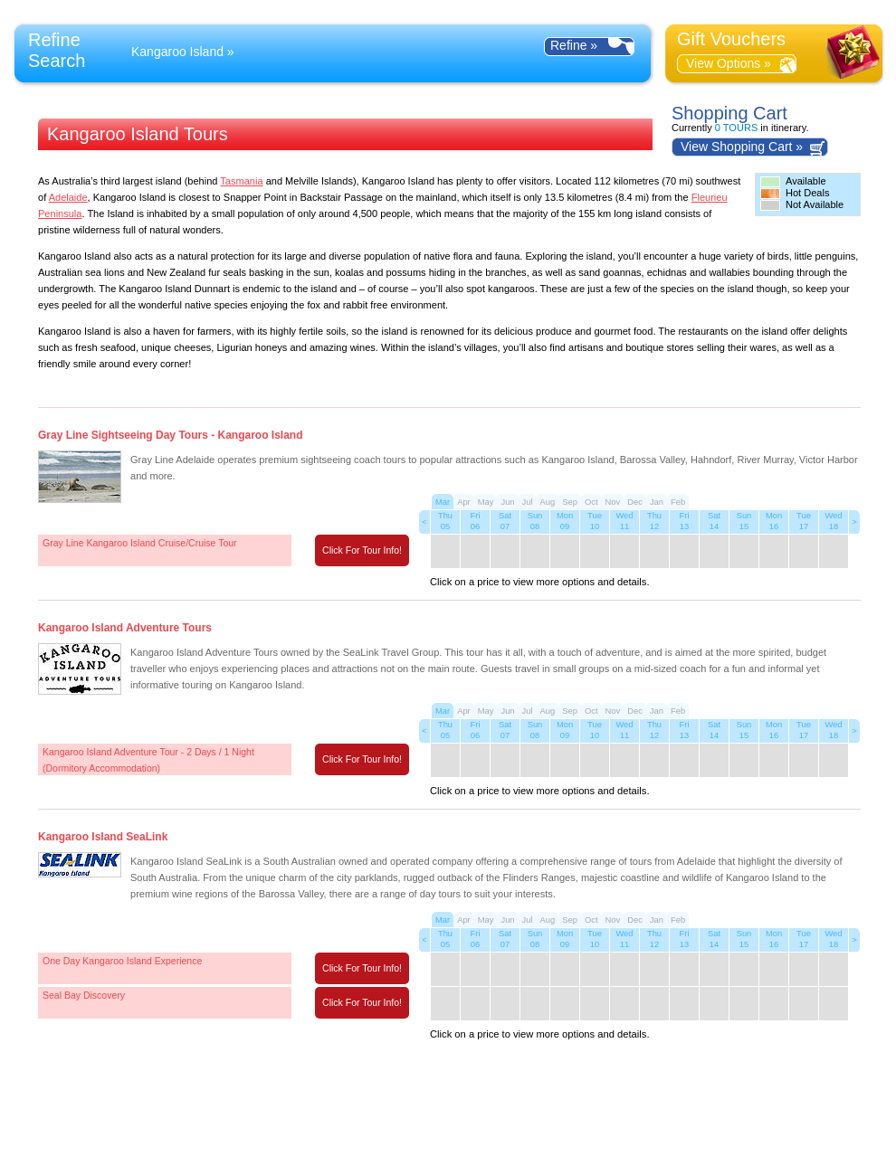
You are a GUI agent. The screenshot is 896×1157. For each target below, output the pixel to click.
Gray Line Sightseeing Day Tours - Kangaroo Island (170, 435)
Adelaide (68, 197)
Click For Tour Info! (362, 550)
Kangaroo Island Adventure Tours (125, 627)
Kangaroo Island (177, 51)
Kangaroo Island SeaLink (102, 836)
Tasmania (241, 180)
